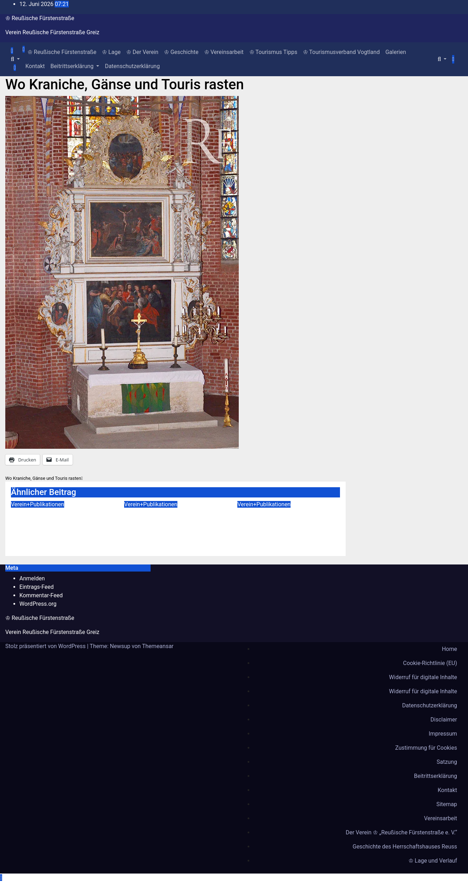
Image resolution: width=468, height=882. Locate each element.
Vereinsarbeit (440, 818)
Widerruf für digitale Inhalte (423, 677)
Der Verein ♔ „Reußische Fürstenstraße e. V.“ (401, 832)
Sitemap (446, 804)
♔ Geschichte (181, 52)
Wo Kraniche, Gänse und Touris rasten (124, 84)
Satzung (447, 762)
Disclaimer (444, 719)
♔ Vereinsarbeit (224, 52)
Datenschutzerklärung (132, 66)
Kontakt (35, 66)
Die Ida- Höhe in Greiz (165, 514)
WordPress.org (37, 603)
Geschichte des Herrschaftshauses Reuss (405, 846)
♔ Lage (111, 52)
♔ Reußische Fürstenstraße (39, 18)
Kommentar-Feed (41, 595)
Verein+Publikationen (37, 504)
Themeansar (158, 646)
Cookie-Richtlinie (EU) (430, 663)
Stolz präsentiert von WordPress (46, 646)
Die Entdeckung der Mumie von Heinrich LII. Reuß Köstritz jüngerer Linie (288, 524)
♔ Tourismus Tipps (273, 52)
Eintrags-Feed (36, 587)
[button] (15, 59)
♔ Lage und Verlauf (432, 860)
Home (449, 649)
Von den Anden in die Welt (60, 514)
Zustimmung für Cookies (426, 747)
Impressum (443, 733)
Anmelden (32, 578)
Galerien (395, 52)
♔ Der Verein (142, 52)
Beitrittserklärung (74, 66)
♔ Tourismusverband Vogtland (341, 52)
